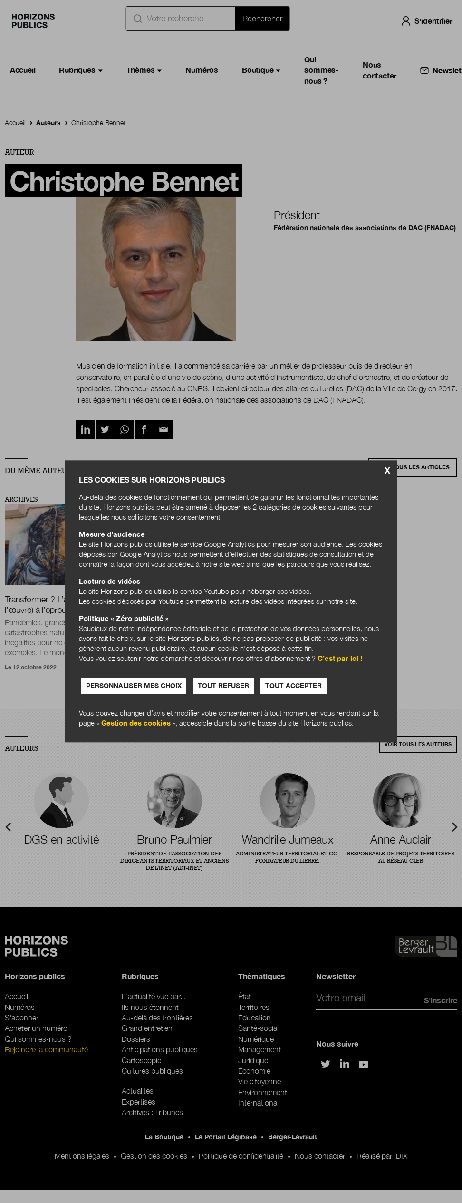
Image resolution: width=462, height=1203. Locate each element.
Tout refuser (223, 686)
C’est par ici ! (340, 658)
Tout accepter (293, 686)
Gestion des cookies (136, 723)
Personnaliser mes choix (134, 686)
